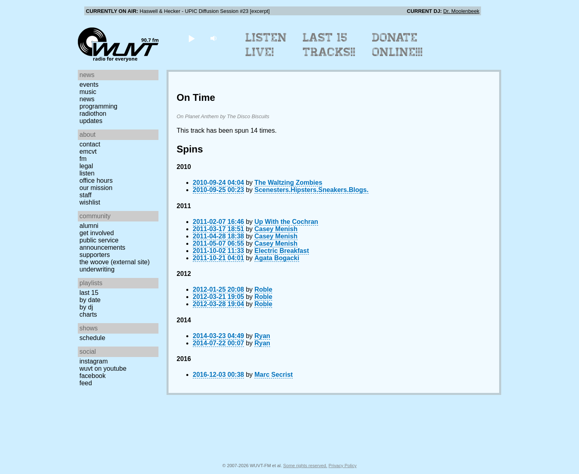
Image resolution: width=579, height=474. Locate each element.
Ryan (262, 335)
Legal (86, 166)
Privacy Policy (343, 465)
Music (87, 91)
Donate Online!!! (397, 44)
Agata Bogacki (276, 258)
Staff (85, 195)
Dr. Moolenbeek (461, 11)
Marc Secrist (273, 374)
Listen (86, 173)
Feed (85, 383)
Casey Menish (276, 229)
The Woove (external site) (114, 262)
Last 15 (88, 292)
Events (88, 84)
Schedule (92, 337)
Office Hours (95, 180)
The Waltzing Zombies (288, 182)
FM (83, 158)
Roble (263, 289)
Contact (89, 144)
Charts (88, 314)
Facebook (92, 375)
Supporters (94, 254)
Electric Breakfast (281, 250)
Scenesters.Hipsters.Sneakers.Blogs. (311, 189)
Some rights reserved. (305, 465)
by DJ (86, 307)
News (86, 99)
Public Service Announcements (102, 244)
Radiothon (92, 113)
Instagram (93, 361)
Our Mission (95, 187)
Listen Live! (266, 44)
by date (89, 300)
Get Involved (96, 233)
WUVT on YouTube (103, 368)
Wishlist (89, 202)
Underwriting (97, 269)
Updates (90, 120)
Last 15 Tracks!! (329, 44)
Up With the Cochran (286, 221)
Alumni (88, 225)
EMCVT (88, 151)
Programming (98, 106)
